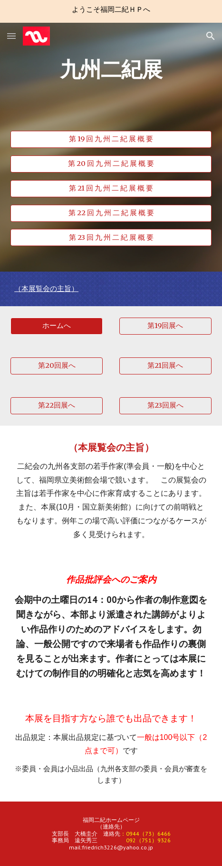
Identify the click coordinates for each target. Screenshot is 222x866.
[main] (111, 89)
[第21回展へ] (165, 366)
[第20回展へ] (56, 366)
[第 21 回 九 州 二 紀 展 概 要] (111, 188)
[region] (111, 11)
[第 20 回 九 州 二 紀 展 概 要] (111, 164)
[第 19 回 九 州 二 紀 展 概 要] (111, 139)
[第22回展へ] (56, 405)
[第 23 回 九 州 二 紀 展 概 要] (111, 237)
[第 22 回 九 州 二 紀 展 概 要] (111, 212)
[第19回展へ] (165, 326)
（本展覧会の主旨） (46, 288)
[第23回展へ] (165, 405)
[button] (11, 36)
